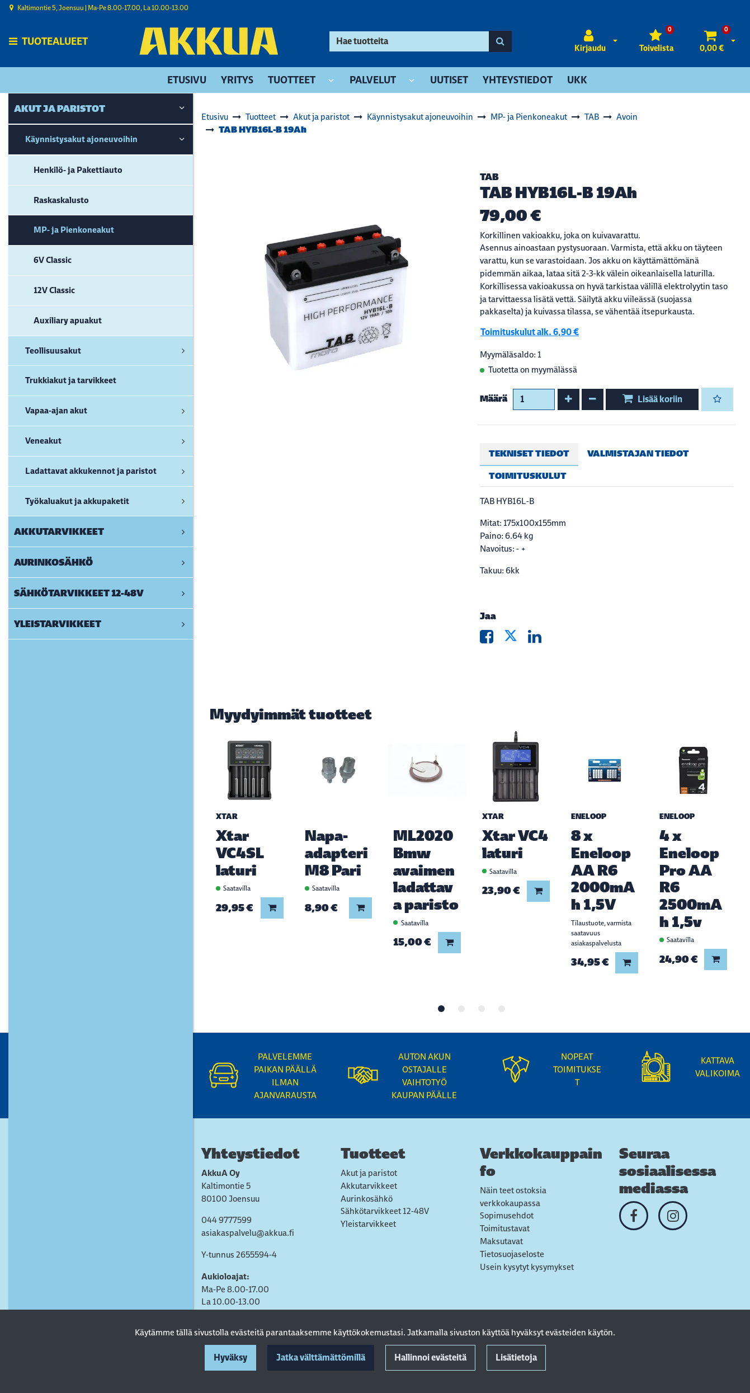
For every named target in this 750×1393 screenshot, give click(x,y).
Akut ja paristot (369, 1173)
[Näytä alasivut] (331, 80)
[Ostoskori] (711, 41)
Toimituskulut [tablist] (528, 476)
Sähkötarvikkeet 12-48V (385, 1211)
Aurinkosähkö (367, 1198)
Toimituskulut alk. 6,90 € (529, 332)
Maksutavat (501, 1241)
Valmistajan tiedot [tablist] (638, 453)
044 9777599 (226, 1220)
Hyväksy (230, 1357)
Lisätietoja (516, 1357)
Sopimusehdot (507, 1215)
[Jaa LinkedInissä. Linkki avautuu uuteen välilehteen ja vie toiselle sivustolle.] (539, 639)
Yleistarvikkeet (368, 1223)
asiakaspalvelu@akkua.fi (247, 1232)
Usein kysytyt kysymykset (527, 1267)
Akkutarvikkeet (369, 1185)
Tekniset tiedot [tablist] (529, 453)
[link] (182, 108)
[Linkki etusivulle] (209, 41)
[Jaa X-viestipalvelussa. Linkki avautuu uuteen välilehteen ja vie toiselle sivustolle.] (516, 639)
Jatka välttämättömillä (320, 1357)
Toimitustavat (505, 1228)
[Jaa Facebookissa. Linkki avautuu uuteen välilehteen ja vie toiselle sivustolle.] (492, 639)
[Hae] (409, 41)
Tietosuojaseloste (512, 1254)
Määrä (493, 398)
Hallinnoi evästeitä (430, 1357)
